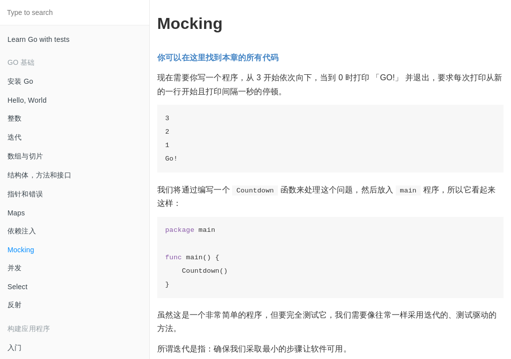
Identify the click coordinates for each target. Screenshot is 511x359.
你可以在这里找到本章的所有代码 (217, 57)
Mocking (20, 250)
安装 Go (20, 81)
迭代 (14, 137)
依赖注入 (21, 231)
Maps (16, 213)
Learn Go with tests (38, 39)
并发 (14, 268)
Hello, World (26, 100)
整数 (14, 118)
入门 (14, 348)
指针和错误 (25, 194)
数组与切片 (25, 156)
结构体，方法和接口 (39, 175)
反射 (14, 305)
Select (17, 287)
